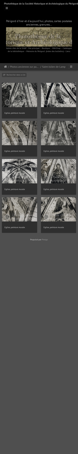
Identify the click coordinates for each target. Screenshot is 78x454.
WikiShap (56, 48)
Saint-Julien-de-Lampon (55, 66)
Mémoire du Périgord (35, 51)
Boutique (46, 48)
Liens (68, 51)
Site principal (34, 48)
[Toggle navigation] (7, 8)
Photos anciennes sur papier (24, 66)
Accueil (5, 67)
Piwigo (45, 408)
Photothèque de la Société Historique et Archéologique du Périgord (41, 3)
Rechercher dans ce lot (14, 75)
